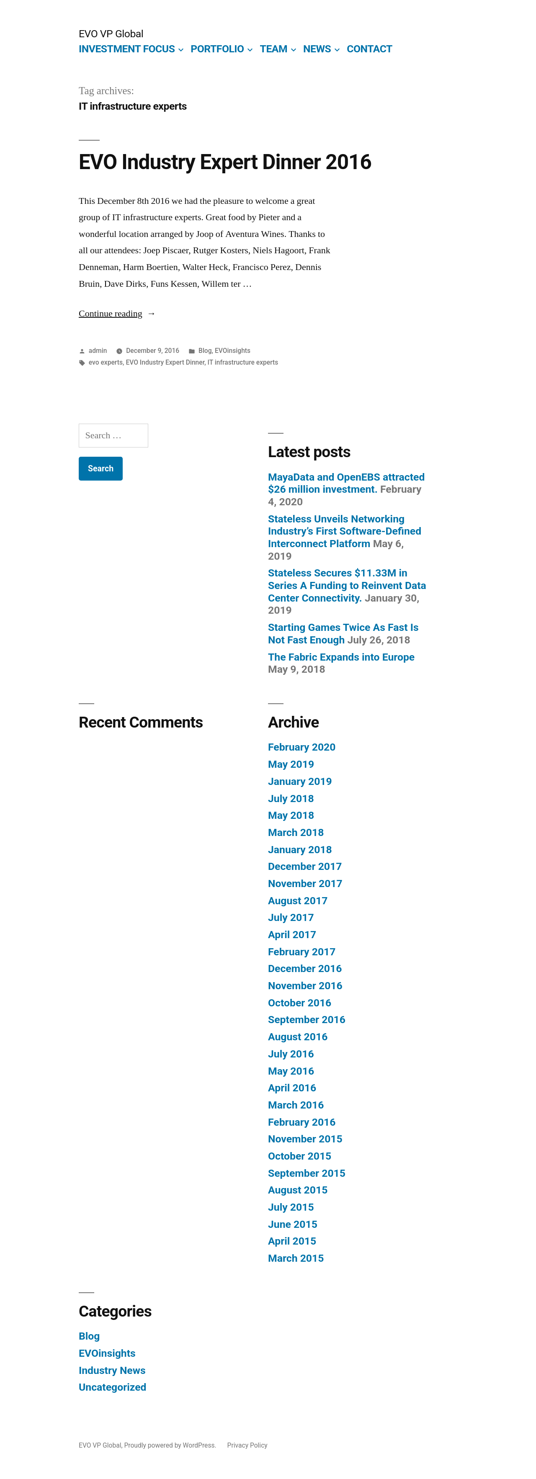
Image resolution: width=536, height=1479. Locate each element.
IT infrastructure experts (243, 362)
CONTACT (369, 49)
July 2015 (291, 1207)
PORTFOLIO (217, 49)
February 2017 (301, 952)
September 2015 (306, 1173)
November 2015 (305, 1139)
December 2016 (305, 968)
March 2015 (296, 1258)
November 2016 (305, 986)
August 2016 (297, 1037)
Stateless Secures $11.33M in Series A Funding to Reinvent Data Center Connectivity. (347, 585)
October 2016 (299, 1003)
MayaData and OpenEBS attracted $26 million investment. (346, 483)
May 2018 (291, 815)
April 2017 (292, 935)
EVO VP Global (111, 34)
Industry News (112, 1370)
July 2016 (291, 1054)
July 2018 (291, 798)
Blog (205, 351)
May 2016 (291, 1071)
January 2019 (300, 781)
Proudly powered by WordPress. (171, 1445)
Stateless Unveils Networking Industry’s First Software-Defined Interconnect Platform (344, 531)
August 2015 (297, 1190)
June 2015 (292, 1224)
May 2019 (291, 764)
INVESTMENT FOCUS (127, 49)
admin (98, 351)
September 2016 (306, 1019)
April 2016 (292, 1088)
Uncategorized (113, 1387)
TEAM (274, 49)
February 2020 (301, 747)
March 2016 (296, 1105)
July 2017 (291, 917)
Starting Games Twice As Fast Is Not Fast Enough (343, 633)
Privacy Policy (247, 1445)
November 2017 (305, 883)
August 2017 (297, 901)
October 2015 (299, 1156)
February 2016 (301, 1122)
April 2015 (292, 1241)
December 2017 (305, 866)
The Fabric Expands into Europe (341, 657)
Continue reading (117, 313)
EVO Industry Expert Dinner (165, 362)
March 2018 (296, 832)
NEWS (317, 49)
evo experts (106, 362)
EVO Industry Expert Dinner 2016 (225, 162)
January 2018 (300, 850)
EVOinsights (232, 351)
